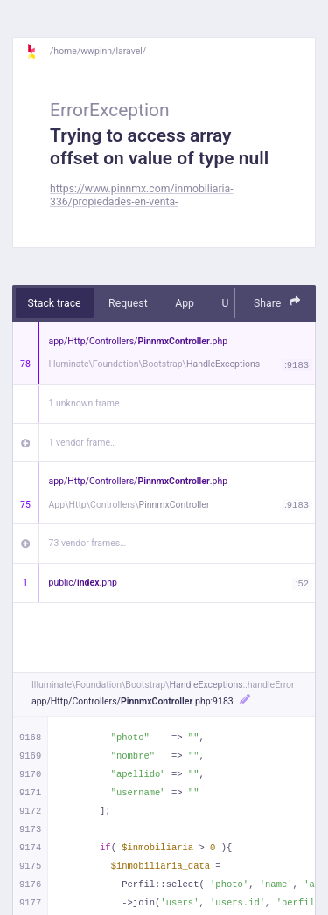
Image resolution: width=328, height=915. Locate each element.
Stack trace (54, 303)
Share (277, 301)
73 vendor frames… (88, 543)
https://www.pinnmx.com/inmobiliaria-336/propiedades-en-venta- (142, 195)
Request (128, 303)
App (184, 303)
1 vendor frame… (82, 442)
